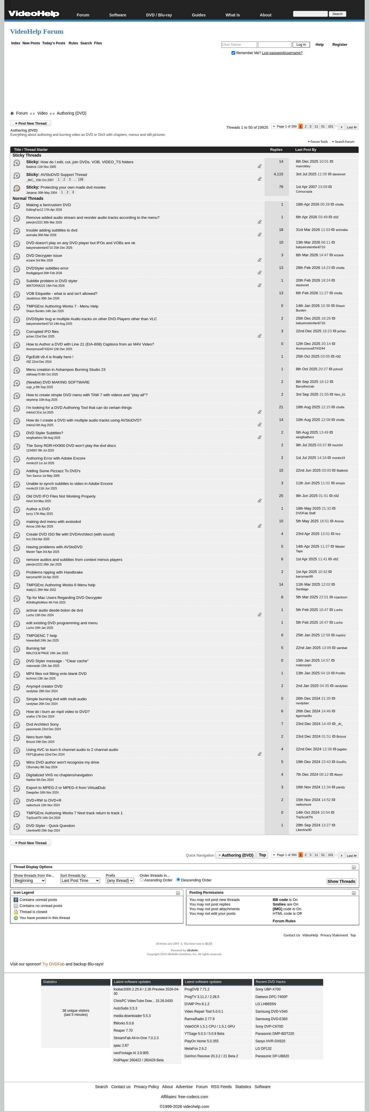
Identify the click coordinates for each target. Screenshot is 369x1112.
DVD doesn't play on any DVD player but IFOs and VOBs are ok (80, 243)
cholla (339, 204)
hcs (338, 534)
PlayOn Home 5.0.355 (201, 1041)
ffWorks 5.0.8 (124, 1023)
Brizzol (341, 736)
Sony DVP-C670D (269, 1026)
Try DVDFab (53, 964)
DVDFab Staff (306, 513)
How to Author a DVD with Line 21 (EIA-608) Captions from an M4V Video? (90, 344)
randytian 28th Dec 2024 (42, 691)
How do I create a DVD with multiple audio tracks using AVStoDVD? (84, 420)
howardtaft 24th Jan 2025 (42, 640)
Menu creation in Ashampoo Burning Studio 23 (66, 369)
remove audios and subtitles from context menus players (74, 559)
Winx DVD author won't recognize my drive (62, 762)
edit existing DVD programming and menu (61, 623)
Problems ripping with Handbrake (54, 572)
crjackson (340, 597)
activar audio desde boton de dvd (54, 610)
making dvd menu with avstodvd (53, 521)
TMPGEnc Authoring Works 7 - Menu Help (62, 306)
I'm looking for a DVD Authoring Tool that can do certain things (79, 407)
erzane (339, 255)
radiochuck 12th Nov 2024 (43, 805)
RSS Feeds (221, 1086)
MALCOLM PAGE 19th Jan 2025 (47, 653)
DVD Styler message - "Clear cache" (57, 661)
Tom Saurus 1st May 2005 (43, 475)
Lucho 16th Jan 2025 (39, 627)
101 (330, 126)
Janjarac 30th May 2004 (41, 192)
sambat (342, 648)
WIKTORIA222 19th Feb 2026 (45, 285)
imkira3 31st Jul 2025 (40, 412)
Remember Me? (246, 53)
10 (281, 242)
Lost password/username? (282, 53)
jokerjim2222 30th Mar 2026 (44, 222)
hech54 (337, 445)
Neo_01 (340, 394)
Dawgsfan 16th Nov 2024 (42, 792)
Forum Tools (319, 142)
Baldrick (342, 470)
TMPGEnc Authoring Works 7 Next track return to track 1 (74, 813)
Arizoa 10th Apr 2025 (39, 526)
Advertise (184, 1086)
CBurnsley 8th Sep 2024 (41, 767)
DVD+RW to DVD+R (43, 800)
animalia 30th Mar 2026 (41, 235)
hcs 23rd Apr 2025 (38, 539)
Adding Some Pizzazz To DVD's (53, 471)
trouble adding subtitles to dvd (51, 230)
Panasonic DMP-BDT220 (274, 1034)
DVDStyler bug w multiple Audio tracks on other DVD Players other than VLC (91, 319)
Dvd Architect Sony (42, 724)
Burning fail (36, 648)
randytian (341, 686)
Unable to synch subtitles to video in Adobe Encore (69, 483)
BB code (280, 899)
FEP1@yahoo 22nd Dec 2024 (45, 754)
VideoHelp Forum (36, 31)
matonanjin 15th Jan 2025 (42, 665)
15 (281, 470)
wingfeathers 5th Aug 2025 (43, 437)
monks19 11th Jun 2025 (41, 488)
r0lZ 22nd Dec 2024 (39, 361)
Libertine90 (304, 830)
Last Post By (307, 150)
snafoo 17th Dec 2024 (40, 716)
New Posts (31, 43)
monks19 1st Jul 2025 (40, 463)
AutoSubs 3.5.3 (125, 1008)
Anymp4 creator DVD (44, 686)
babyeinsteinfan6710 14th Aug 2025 (49, 323)
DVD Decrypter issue (44, 255)
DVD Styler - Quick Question (50, 825)
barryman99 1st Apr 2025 (42, 577)
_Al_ (339, 724)
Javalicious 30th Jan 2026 (42, 298)
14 (281, 161)
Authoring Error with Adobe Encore (55, 458)
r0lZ (336, 217)
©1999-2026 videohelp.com (184, 1106)
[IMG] (277, 909)
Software (117, 15)
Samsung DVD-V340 (271, 1011)
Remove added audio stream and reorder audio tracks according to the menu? (92, 217)
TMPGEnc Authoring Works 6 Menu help (60, 585)
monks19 (338, 458)
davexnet (339, 174)
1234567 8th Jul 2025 (40, 450)
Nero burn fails (38, 737)
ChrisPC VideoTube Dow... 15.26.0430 (143, 1001)
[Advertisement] (184, 84)
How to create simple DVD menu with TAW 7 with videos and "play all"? (87, 395)
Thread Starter (36, 150)
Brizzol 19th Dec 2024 (40, 741)
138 (80, 179)
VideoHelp (310, 935)
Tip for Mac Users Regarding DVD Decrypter (64, 597)
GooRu (341, 762)
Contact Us (292, 935)
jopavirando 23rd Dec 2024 (43, 729)
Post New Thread (30, 123)
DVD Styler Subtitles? (44, 433)
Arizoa (339, 521)
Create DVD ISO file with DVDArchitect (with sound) (70, 534)
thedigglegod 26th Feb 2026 (44, 273)
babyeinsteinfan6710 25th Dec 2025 (49, 247)
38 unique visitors (75, 1011)
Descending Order (194, 880)
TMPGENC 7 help (41, 635)
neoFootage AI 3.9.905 (131, 1053)
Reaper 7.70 (123, 1030)
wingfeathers (305, 437)
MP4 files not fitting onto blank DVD (56, 673)
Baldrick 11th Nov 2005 (41, 166)
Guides (199, 15)
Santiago (302, 589)
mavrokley (303, 166)
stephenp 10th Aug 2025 (41, 399)
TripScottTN (304, 817)
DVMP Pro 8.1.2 (196, 1004)
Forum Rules (284, 921)
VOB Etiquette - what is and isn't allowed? (61, 293)
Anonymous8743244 (310, 348)
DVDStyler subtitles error (47, 268)
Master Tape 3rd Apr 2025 (42, 551)
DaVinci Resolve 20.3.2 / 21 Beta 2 (211, 1056)
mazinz (341, 635)
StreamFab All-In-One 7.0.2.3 (136, 1038)
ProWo (340, 673)
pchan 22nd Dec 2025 (40, 336)
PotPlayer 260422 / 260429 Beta (138, 1060)
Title (17, 150)
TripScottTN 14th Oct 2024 (43, 817)
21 (281, 407)
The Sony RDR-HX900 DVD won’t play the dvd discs (71, 445)
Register (339, 44)
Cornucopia (304, 191)
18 (281, 229)
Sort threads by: (73, 875)
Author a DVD (38, 509)
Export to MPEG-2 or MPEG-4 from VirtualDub (66, 787)
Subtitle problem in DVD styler (52, 281)
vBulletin (192, 950)
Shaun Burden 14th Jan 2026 (45, 311)
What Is (232, 15)
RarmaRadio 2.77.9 (199, 1019)
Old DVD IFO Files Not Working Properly (60, 496)
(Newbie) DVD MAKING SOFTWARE (58, 382)
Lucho (338, 610)
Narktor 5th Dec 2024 (40, 779)
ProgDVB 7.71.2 (197, 989)
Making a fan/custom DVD (48, 205)
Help (320, 44)
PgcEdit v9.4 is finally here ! (50, 357)
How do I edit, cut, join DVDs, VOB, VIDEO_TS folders (87, 162)
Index (15, 43)
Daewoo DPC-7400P (271, 997)
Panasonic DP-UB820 (272, 1056)
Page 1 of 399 (287, 126)
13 (281, 267)
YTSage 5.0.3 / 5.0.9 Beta (204, 1034)
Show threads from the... (34, 875)
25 (281, 496)
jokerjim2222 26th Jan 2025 (44, 564)
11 (316, 126)
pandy (340, 787)
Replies (276, 150)
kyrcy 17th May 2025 (39, 513)
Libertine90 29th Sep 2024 (43, 830)
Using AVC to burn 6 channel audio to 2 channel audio (72, 749)
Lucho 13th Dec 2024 (40, 615)
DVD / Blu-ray (159, 15)
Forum (83, 15)
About (265, 15)
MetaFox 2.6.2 (195, 1049)
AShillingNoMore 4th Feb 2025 (45, 602)
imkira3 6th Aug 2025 (39, 425)
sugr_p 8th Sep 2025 (39, 387)
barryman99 (304, 576)
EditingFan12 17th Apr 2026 (44, 209)
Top (262, 855)
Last (352, 127)
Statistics (243, 1086)
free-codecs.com (193, 1096)
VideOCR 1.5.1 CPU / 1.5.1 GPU (209, 1026)
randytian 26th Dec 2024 (42, 703)
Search (86, 43)
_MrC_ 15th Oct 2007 (40, 180)
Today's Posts (53, 43)
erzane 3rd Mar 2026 (39, 260)
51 (323, 126)
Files (98, 43)
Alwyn (338, 774)
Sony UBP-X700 (267, 989)
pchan (341, 331)
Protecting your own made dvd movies (73, 187)
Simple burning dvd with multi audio (56, 699)
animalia (342, 229)
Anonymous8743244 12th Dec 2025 (49, 349)
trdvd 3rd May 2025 (38, 501)
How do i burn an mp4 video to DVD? (58, 711)
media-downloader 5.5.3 (132, 1016)
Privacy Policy (146, 1086)
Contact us (121, 1086)
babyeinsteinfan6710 (310, 247)
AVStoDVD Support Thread (64, 174)
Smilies (279, 904)
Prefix (110, 875)
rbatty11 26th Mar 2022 (41, 589)
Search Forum (344, 142)
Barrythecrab (305, 386)
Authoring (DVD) (71, 113)
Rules (73, 43)
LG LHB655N (265, 1004)
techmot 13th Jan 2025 (41, 678)
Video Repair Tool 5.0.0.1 (203, 1011)
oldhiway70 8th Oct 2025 (42, 374)
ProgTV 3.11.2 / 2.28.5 (201, 997)
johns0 (337, 369)
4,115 (278, 174)
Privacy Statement (334, 935)
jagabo (342, 749)
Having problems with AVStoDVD (54, 547)
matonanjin (304, 665)
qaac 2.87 (121, 1045)
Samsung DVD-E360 (271, 1019)
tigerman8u (304, 716)
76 (281, 187)
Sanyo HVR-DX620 (270, 1041)
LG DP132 (263, 1049)
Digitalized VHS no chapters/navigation (59, 775)
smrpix (340, 483)
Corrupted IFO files (42, 331)
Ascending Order (156, 880)
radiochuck (303, 804)
